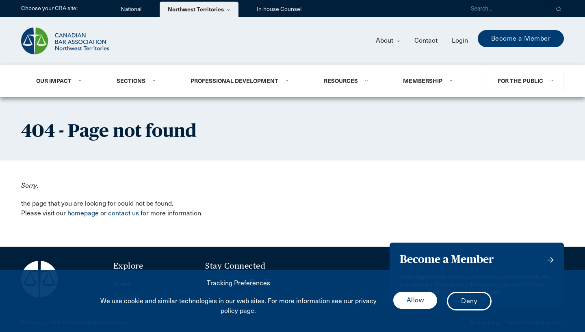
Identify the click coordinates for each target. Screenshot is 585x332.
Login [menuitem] (460, 40)
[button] (559, 8)
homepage (83, 213)
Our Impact (54, 81)
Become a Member (521, 38)
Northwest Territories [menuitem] (199, 9)
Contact (426, 40)
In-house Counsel (279, 9)
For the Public (520, 81)
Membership (422, 81)
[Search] (507, 8)
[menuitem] (66, 81)
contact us (123, 213)
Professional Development (234, 81)
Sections (131, 81)
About (388, 40)
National (131, 9)
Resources (341, 81)
